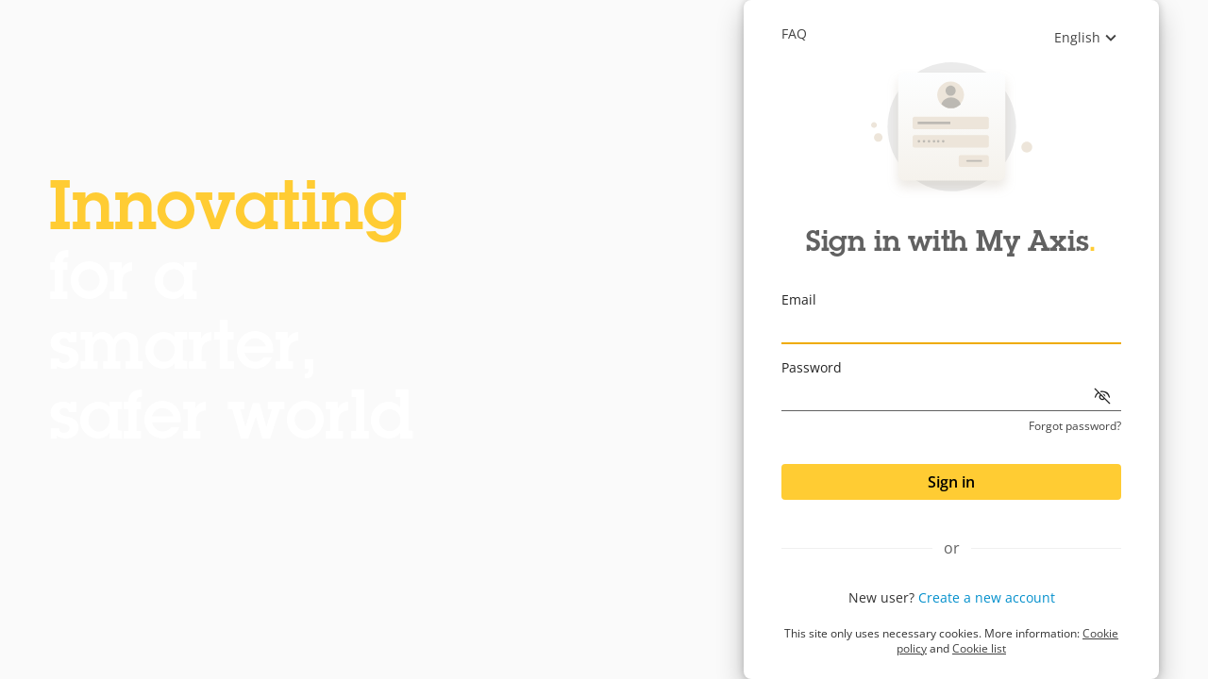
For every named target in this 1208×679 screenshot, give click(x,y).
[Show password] (1102, 396)
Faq (794, 33)
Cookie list (979, 648)
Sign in (951, 482)
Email (798, 299)
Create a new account (986, 597)
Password (811, 367)
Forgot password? (1075, 426)
